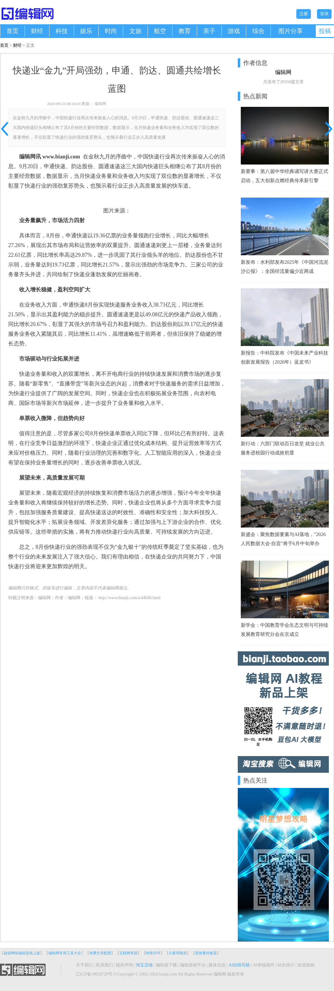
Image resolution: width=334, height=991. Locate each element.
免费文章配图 (100, 953)
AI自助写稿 (239, 965)
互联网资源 (128, 953)
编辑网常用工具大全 (64, 953)
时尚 (111, 31)
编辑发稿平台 (193, 965)
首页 (12, 31)
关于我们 (84, 965)
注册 (303, 14)
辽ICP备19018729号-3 (96, 974)
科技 (62, 31)
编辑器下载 (166, 965)
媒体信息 (217, 965)
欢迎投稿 (306, 965)
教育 (185, 31)
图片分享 (290, 31)
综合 (258, 31)
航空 (160, 31)
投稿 (325, 31)
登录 (324, 14)
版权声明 (124, 965)
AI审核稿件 (263, 965)
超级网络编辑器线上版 (22, 953)
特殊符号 (153, 953)
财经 (37, 31)
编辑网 (100, 103)
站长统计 (286, 965)
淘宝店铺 (144, 965)
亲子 (209, 31)
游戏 (234, 31)
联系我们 (104, 965)
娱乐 (86, 31)
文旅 (135, 31)
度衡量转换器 (206, 953)
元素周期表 (178, 953)
